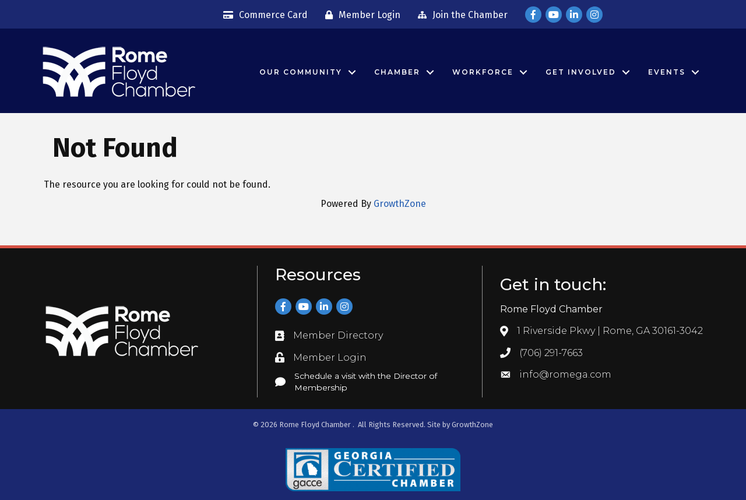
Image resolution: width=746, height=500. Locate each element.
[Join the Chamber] (460, 15)
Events (666, 72)
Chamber (397, 72)
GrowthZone (400, 203)
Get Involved (581, 72)
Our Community (300, 72)
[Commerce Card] (262, 15)
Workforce (482, 72)
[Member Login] (359, 15)
